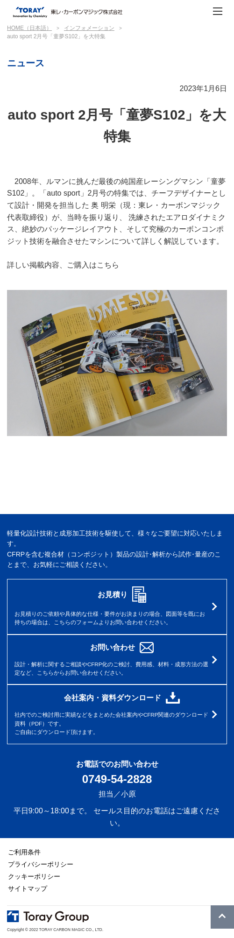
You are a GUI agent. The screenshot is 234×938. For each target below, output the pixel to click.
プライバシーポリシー (40, 864)
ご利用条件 (24, 852)
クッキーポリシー (34, 877)
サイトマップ (27, 889)
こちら (108, 265)
